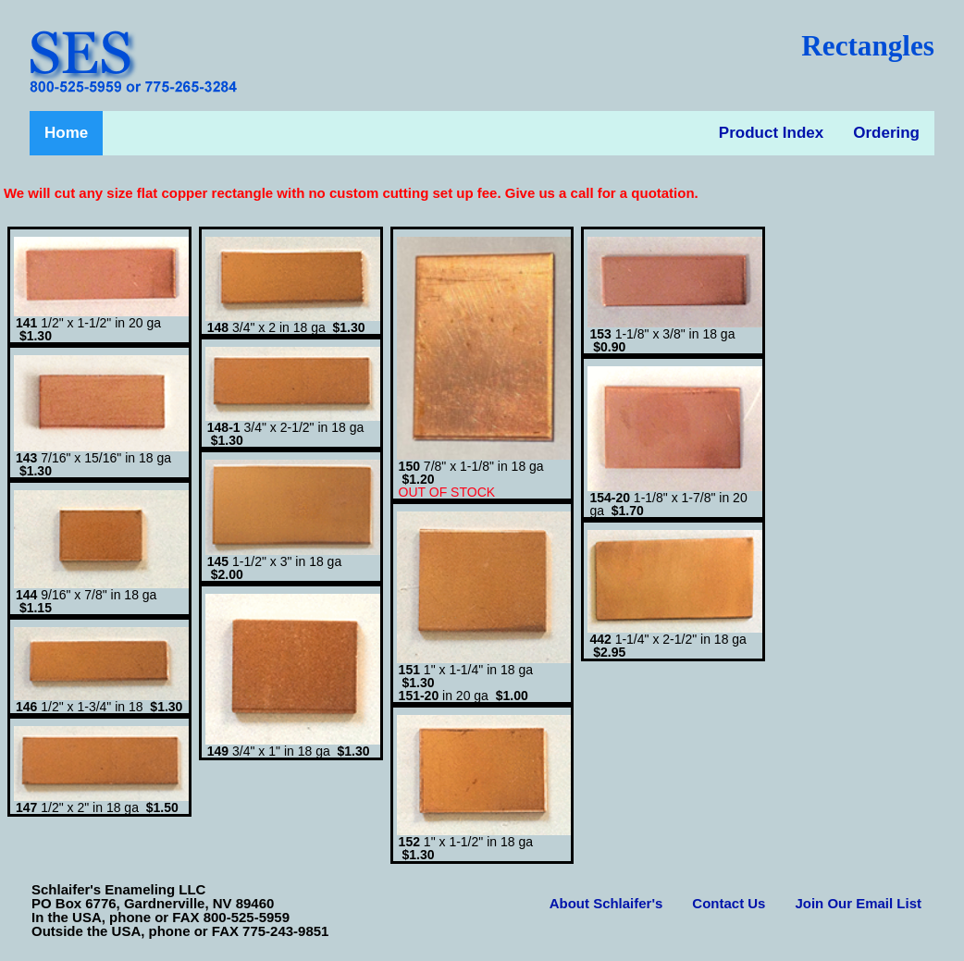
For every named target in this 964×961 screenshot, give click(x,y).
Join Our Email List (858, 903)
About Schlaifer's (606, 903)
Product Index (771, 133)
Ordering (886, 133)
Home (66, 133)
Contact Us (728, 903)
